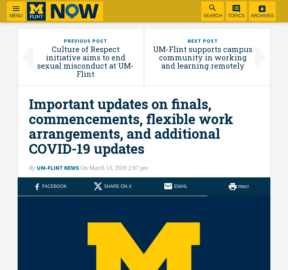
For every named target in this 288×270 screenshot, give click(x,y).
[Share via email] (175, 186)
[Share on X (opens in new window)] (112, 186)
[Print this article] (239, 186)
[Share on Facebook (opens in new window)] (49, 186)
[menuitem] (212, 11)
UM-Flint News (58, 167)
